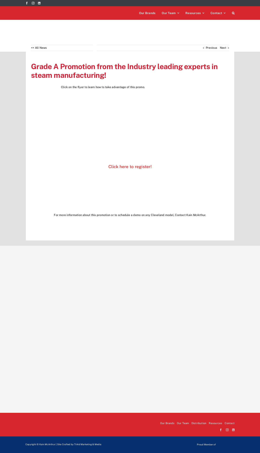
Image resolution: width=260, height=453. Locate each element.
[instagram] (33, 3)
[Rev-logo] (122, 440)
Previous (211, 47)
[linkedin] (39, 3)
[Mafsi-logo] (226, 442)
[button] (233, 13)
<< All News (39, 47)
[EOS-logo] (149, 440)
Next (223, 47)
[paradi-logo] (177, 440)
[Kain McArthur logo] (51, 9)
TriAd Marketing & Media (87, 444)
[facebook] (26, 3)
